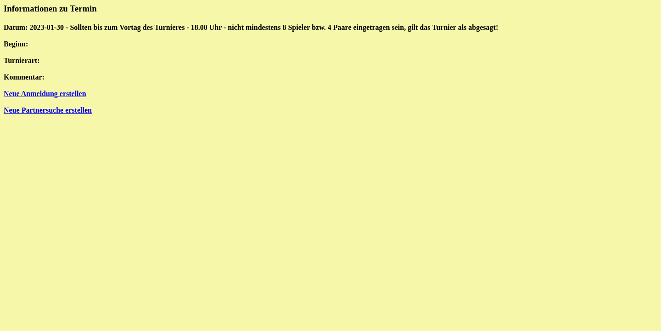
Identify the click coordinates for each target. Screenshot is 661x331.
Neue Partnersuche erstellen (48, 110)
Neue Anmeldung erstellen (45, 93)
